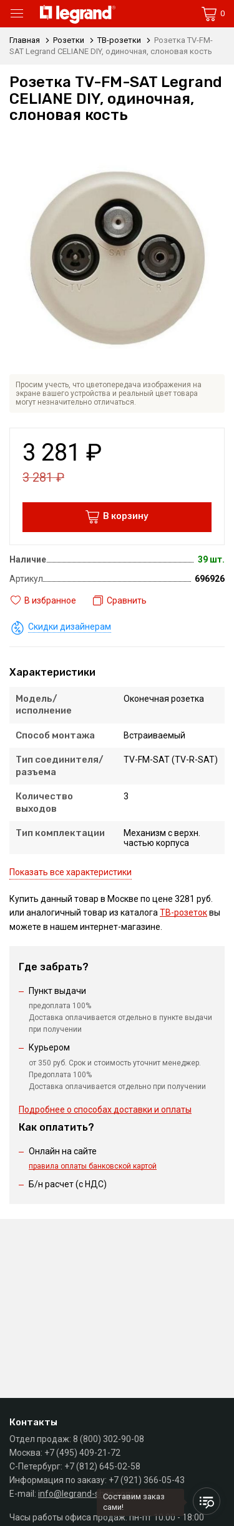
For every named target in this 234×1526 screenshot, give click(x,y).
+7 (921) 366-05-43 (147, 1480)
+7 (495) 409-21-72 (82, 1453)
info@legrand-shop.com (86, 1494)
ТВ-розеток (183, 912)
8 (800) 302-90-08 (108, 1439)
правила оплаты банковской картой (93, 1166)
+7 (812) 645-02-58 (102, 1466)
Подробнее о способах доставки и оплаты (105, 1110)
